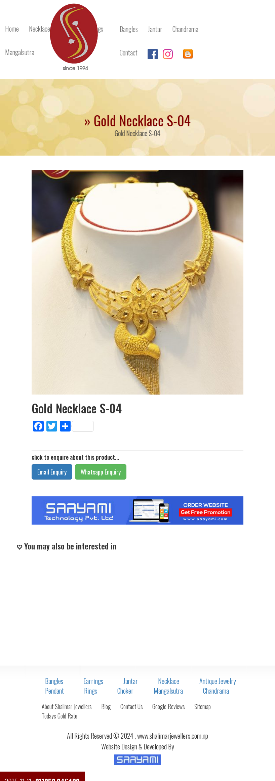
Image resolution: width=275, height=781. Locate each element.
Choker (125, 691)
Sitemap (202, 706)
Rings (90, 691)
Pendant (54, 691)
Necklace (168, 681)
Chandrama (216, 691)
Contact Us (131, 706)
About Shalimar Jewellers (67, 706)
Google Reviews (168, 706)
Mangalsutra (168, 691)
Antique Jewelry (217, 681)
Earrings (93, 681)
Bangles (54, 681)
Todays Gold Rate (59, 715)
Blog (106, 706)
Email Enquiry (52, 471)
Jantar (130, 681)
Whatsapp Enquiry (101, 471)
